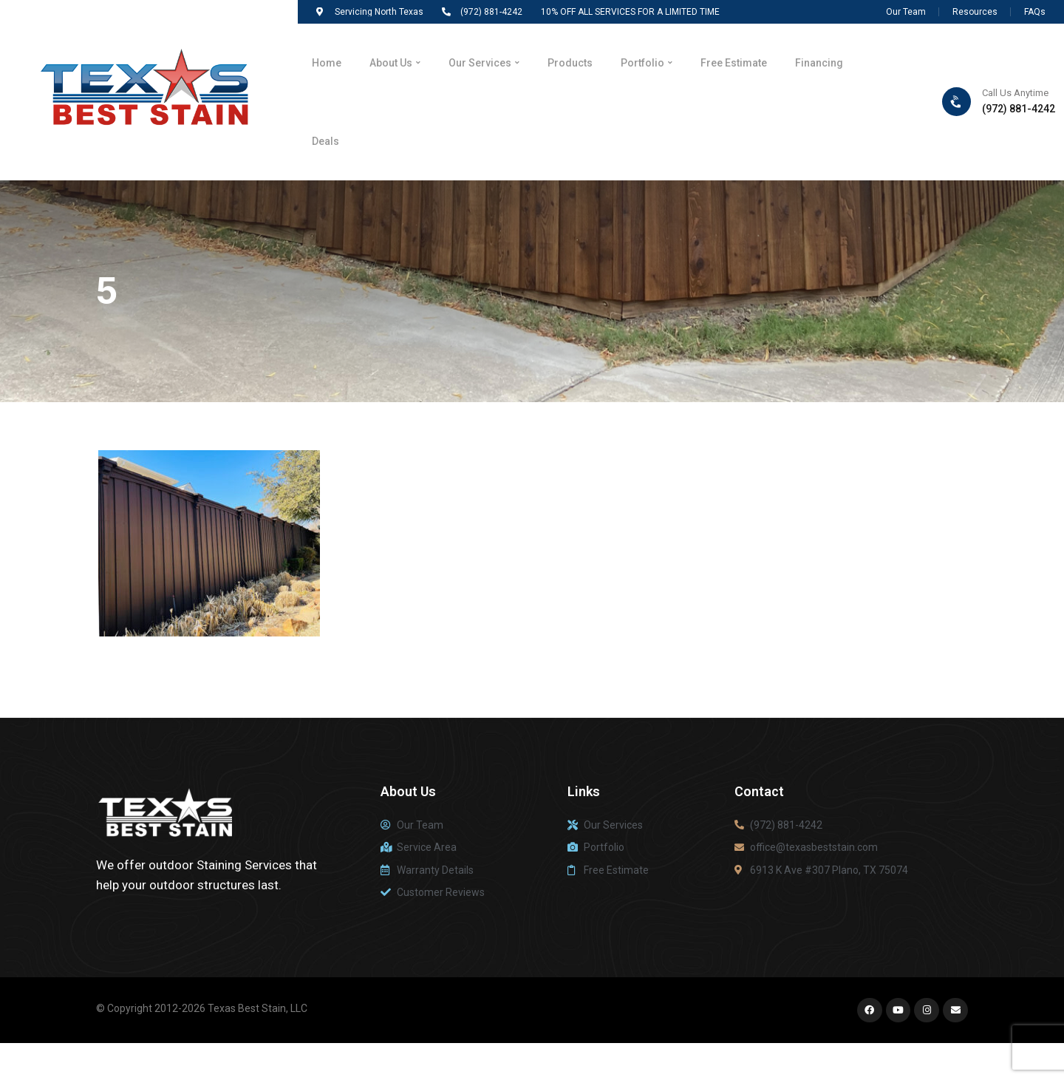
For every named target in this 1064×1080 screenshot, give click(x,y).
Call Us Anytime (1015, 100)
